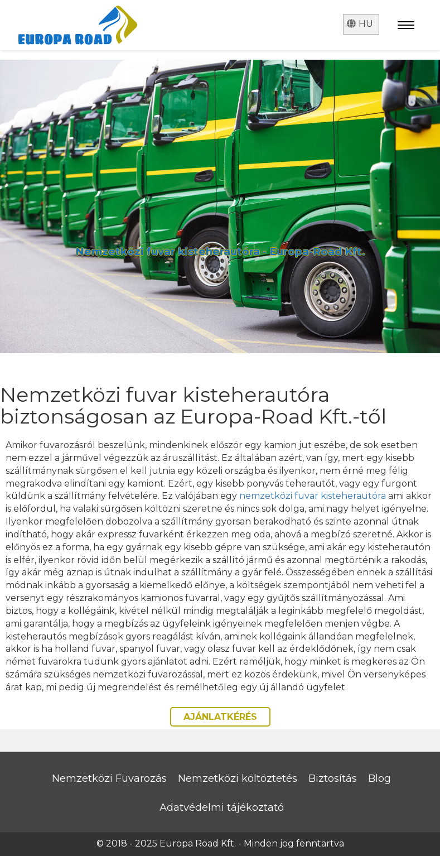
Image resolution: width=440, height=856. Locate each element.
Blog (379, 778)
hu (360, 23)
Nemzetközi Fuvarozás (109, 778)
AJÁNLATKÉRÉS (220, 716)
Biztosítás (332, 778)
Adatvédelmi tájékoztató (221, 807)
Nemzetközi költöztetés (237, 778)
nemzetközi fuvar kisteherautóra (312, 495)
